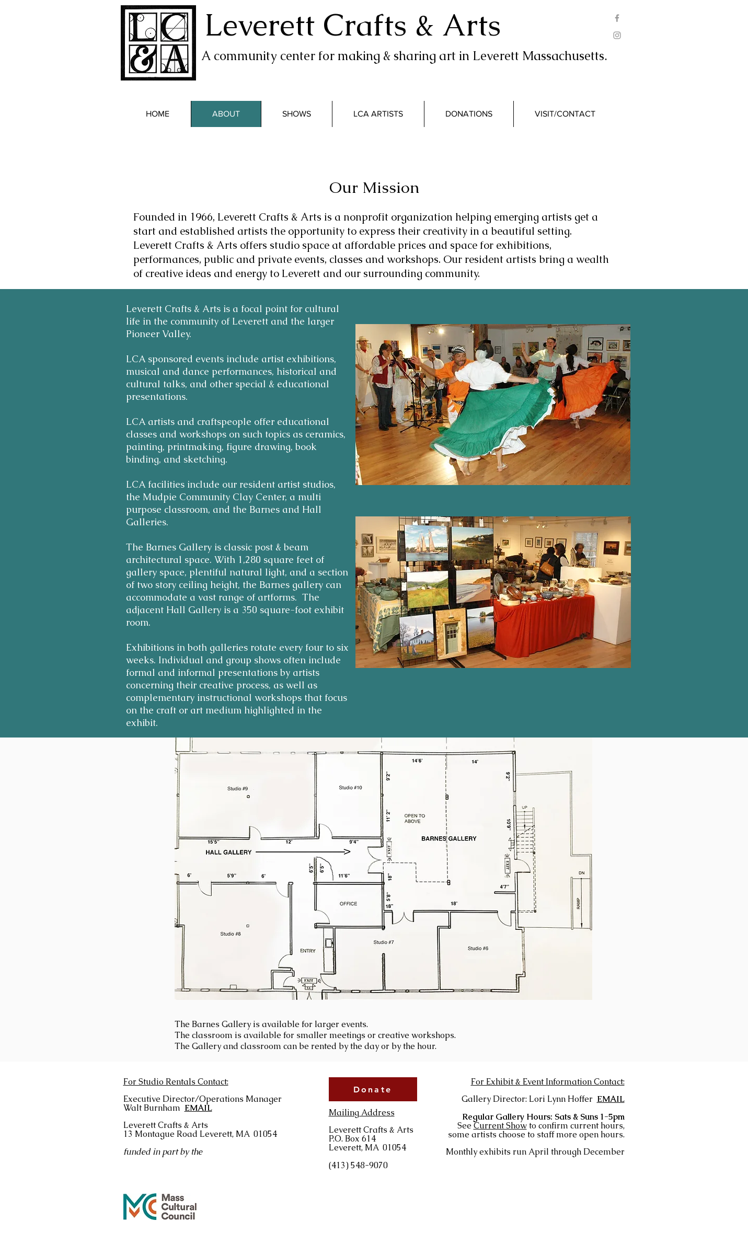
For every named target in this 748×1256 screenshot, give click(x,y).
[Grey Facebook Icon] (617, 18)
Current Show (500, 1125)
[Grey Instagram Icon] (617, 35)
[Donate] (373, 1089)
